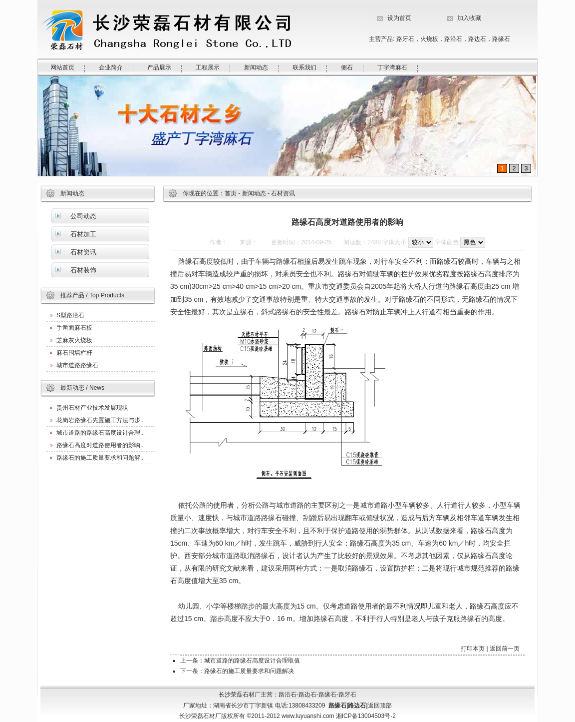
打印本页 (473, 648)
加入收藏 (469, 17)
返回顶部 (380, 705)
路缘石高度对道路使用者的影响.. (100, 445)
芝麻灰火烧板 (74, 340)
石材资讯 (83, 252)
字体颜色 (447, 242)
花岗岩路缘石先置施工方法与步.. (100, 420)
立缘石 (243, 312)
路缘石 (501, 38)
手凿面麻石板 (74, 327)
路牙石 (405, 38)
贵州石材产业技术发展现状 (92, 407)
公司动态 (83, 216)
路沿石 (453, 38)
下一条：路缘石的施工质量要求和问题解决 (237, 671)
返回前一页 (505, 648)
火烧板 (429, 38)
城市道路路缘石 (77, 365)
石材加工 (83, 234)
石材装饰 (83, 270)
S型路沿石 (70, 315)
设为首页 (399, 17)
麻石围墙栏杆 (74, 352)
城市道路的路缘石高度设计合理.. (100, 432)
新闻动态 (254, 193)
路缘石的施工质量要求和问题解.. (100, 457)
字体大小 (394, 242)
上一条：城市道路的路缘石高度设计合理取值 (240, 660)
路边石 (477, 38)
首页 (231, 193)
